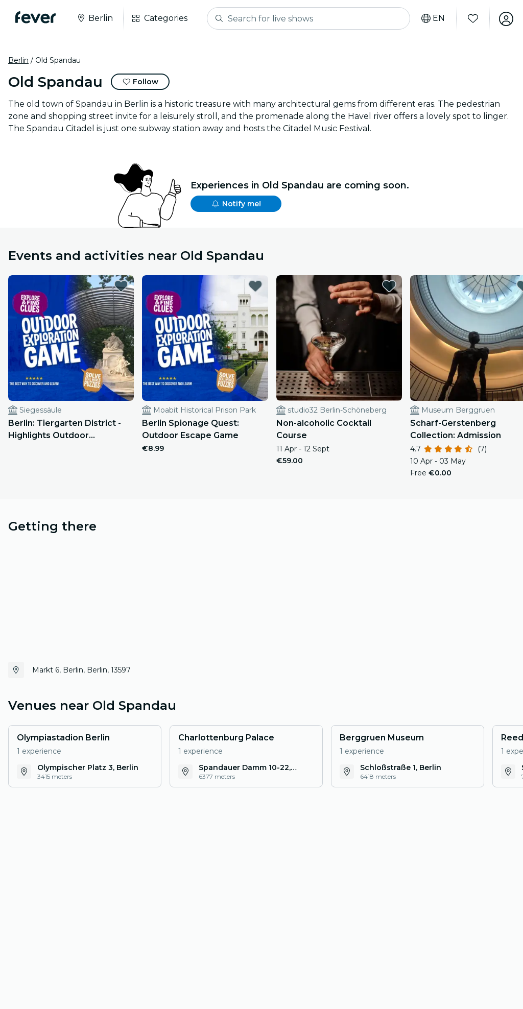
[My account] (503, 18)
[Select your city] (95, 18)
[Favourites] (470, 18)
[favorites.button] (116, 286)
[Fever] (36, 17)
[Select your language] (430, 18)
